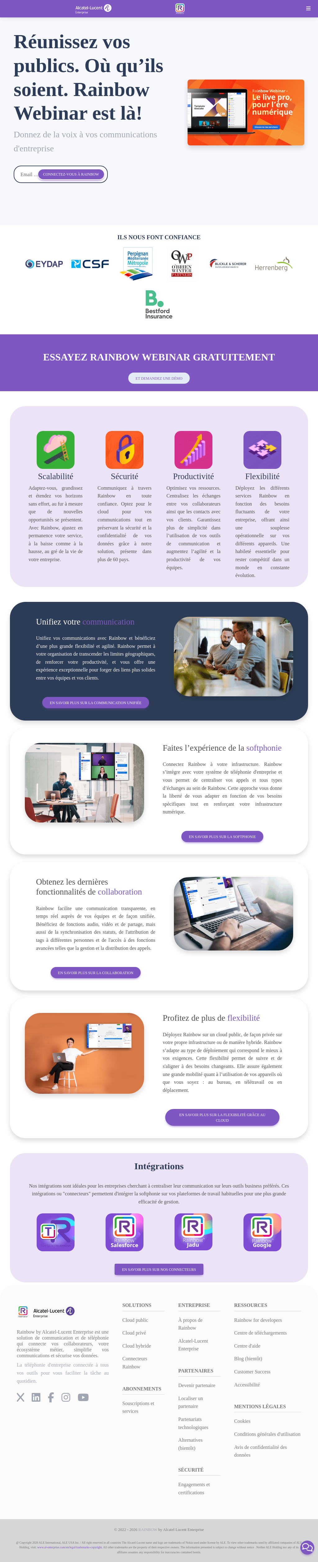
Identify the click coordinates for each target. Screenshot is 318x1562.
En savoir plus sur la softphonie (222, 837)
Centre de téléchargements (260, 1332)
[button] (307, 1548)
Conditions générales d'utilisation (267, 1434)
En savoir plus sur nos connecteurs (159, 1269)
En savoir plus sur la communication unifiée (95, 703)
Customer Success (252, 1371)
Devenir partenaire (196, 1385)
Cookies (242, 1421)
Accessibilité (247, 1384)
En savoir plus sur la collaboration (96, 973)
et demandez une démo (159, 378)
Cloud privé (134, 1332)
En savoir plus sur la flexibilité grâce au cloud (222, 1118)
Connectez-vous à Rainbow (71, 174)
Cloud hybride (136, 1346)
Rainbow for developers (258, 1320)
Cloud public (135, 1320)
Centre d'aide (247, 1346)
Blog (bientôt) (248, 1358)
